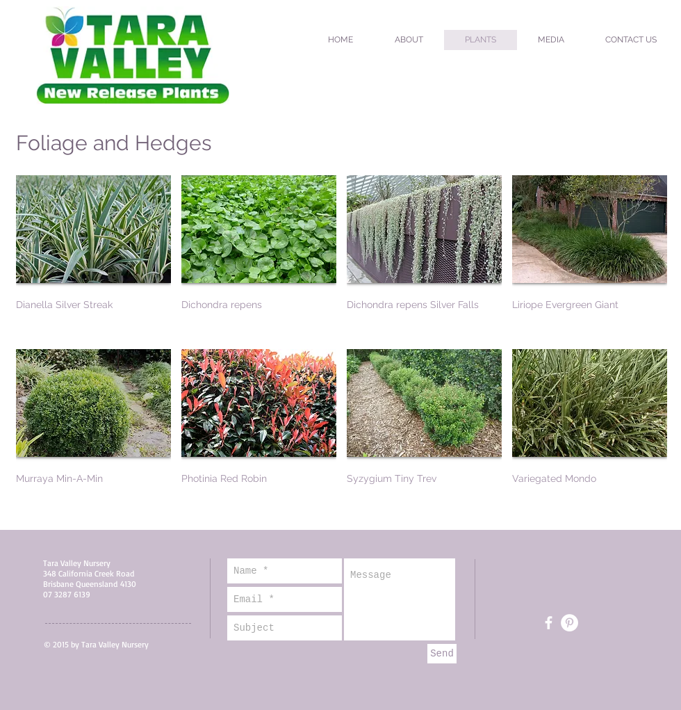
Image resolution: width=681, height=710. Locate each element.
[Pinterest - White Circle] (569, 622)
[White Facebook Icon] (548, 622)
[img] (424, 257)
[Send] (442, 653)
